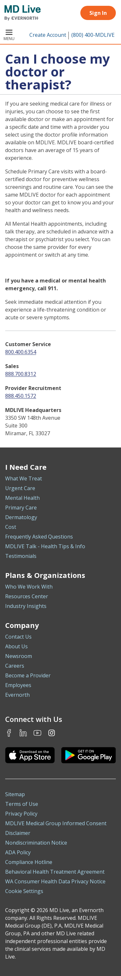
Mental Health (22, 497)
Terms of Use (21, 803)
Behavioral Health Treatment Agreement (55, 871)
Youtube (37, 733)
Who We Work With (29, 586)
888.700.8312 (20, 373)
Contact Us (18, 636)
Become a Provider (28, 675)
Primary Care (21, 507)
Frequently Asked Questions (39, 536)
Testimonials (20, 556)
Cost (10, 526)
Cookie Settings (24, 891)
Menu (9, 35)
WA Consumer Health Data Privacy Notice (55, 881)
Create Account (47, 34)
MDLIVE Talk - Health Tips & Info (45, 546)
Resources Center (26, 596)
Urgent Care (20, 488)
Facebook (9, 733)
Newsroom (18, 656)
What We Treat (23, 478)
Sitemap (15, 794)
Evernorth (17, 694)
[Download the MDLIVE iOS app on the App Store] (30, 755)
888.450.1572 (20, 395)
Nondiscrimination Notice (36, 842)
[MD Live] (20, 13)
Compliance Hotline (28, 862)
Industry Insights (25, 606)
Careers (14, 665)
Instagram (51, 733)
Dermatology (21, 517)
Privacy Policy (21, 813)
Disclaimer (17, 833)
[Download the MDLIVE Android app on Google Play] (88, 755)
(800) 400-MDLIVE (93, 34)
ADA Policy (18, 852)
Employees (18, 685)
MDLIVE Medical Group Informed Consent (55, 823)
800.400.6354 (20, 351)
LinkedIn (23, 733)
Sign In (98, 12)
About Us (16, 646)
